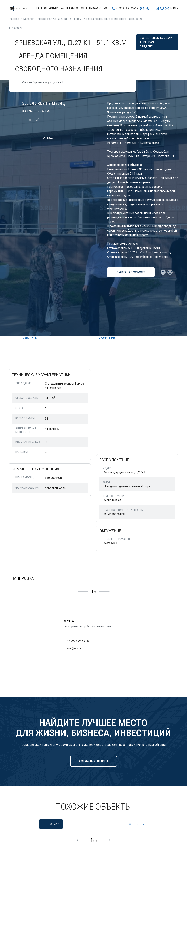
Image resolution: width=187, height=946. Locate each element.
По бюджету (135, 824)
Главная (14, 18)
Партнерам (67, 8)
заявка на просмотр (131, 272)
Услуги (53, 8)
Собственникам (87, 8)
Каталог (41, 8)
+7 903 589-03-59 (125, 8)
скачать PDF (104, 338)
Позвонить (26, 338)
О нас (103, 8)
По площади (51, 824)
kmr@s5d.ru (73, 648)
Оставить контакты (93, 761)
